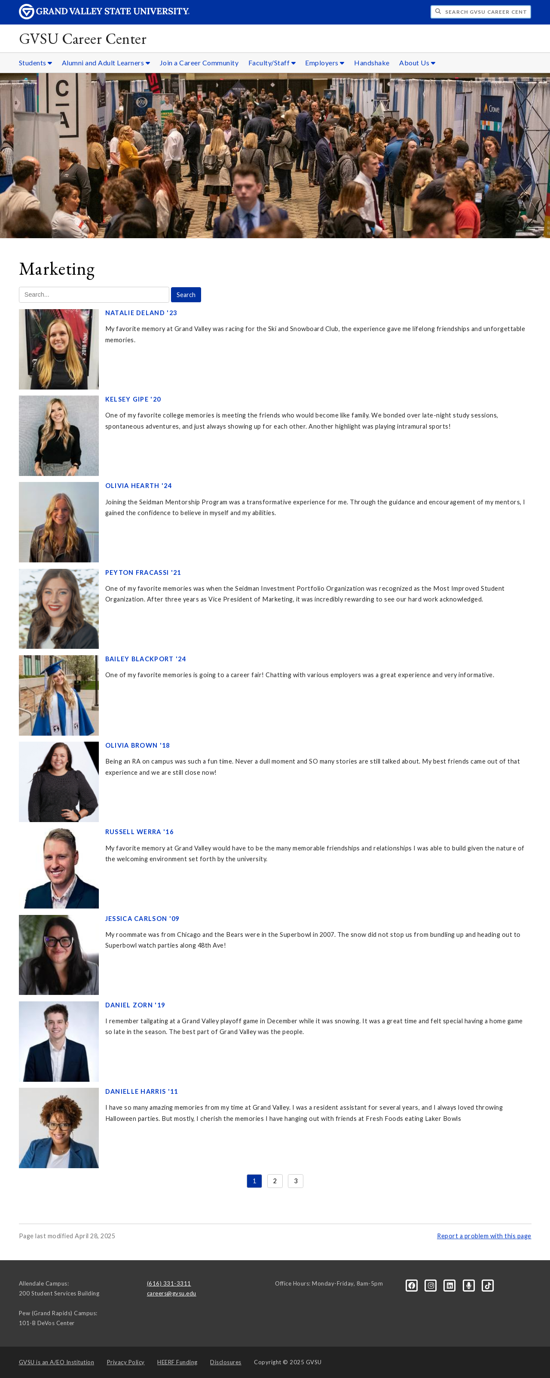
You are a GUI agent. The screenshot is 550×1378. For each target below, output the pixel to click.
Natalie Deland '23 (141, 312)
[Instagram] (431, 1285)
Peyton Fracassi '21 (143, 572)
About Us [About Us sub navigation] (417, 62)
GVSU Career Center (83, 38)
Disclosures (225, 1362)
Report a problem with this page (484, 1236)
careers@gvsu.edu (171, 1293)
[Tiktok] (488, 1285)
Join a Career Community (199, 62)
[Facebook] (412, 1285)
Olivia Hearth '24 (138, 485)
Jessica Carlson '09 (142, 918)
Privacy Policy (126, 1362)
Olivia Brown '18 (137, 745)
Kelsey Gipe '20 (133, 399)
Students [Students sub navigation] (35, 62)
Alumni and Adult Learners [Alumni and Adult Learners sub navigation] (106, 62)
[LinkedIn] (450, 1285)
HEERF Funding (177, 1362)
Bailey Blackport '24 (145, 659)
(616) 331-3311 (169, 1283)
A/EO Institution (57, 1362)
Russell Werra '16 (139, 831)
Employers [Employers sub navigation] (325, 62)
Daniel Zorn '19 (135, 1005)
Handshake (372, 62)
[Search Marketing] (94, 295)
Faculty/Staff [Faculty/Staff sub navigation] (272, 62)
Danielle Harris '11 (141, 1091)
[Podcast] (469, 1285)
